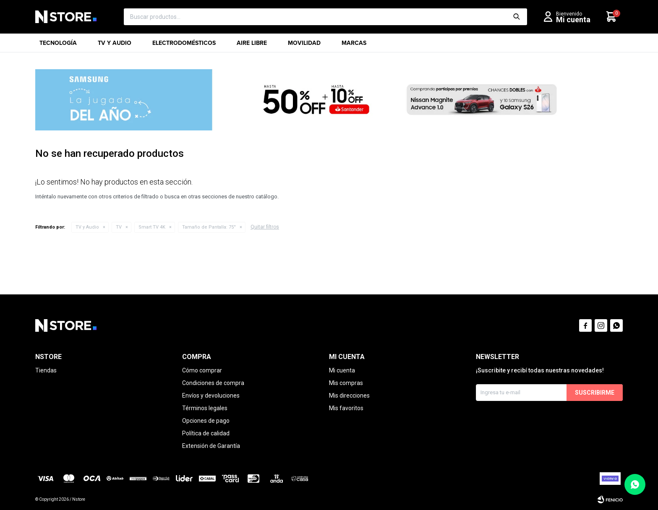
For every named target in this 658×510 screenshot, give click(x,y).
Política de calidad (206, 433)
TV (119, 227)
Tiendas (46, 370)
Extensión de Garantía (211, 445)
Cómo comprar (202, 370)
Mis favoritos (346, 408)
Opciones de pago (206, 420)
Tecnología (58, 45)
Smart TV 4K (151, 227)
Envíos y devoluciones (211, 395)
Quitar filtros (265, 227)
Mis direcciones (349, 395)
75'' (209, 227)
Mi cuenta (342, 370)
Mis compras (346, 383)
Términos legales (204, 408)
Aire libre (252, 45)
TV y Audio (114, 45)
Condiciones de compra (213, 383)
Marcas (354, 45)
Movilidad (304, 45)
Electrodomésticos (184, 45)
